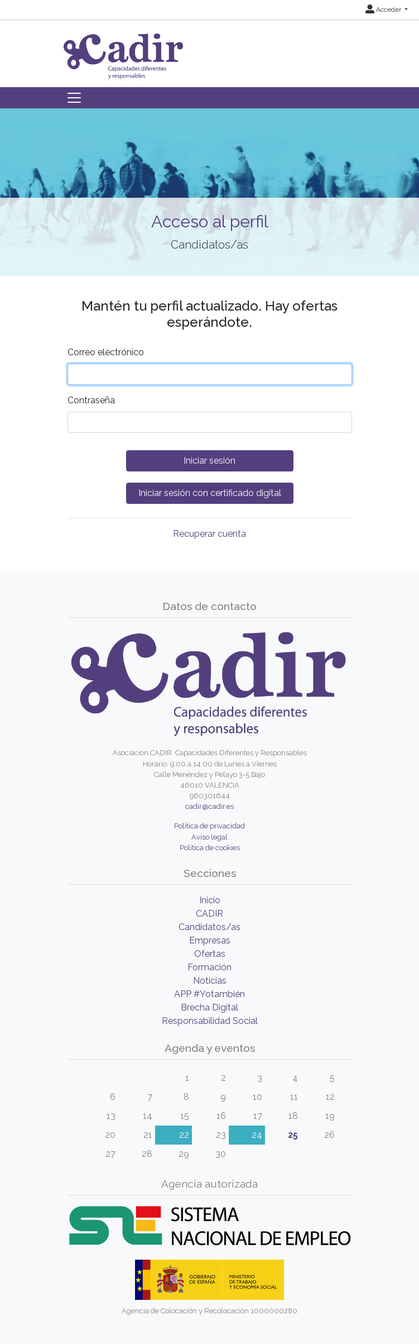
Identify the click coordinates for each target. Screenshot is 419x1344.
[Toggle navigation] (74, 97)
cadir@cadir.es (209, 806)
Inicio (209, 900)
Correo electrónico (106, 352)
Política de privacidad (209, 826)
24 (257, 1134)
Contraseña (91, 400)
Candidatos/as (209, 927)
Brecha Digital (209, 1007)
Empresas (209, 940)
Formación (209, 967)
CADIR (209, 913)
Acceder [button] (384, 9)
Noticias (210, 980)
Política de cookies (210, 847)
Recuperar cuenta (209, 533)
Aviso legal (209, 837)
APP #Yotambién (209, 994)
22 (184, 1134)
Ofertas (209, 954)
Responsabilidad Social (210, 1021)
